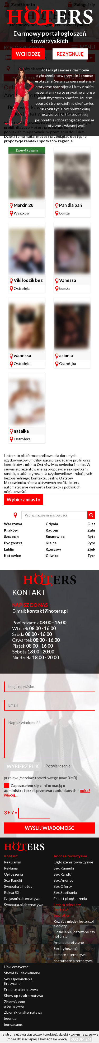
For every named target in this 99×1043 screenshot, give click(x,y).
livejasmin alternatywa (22, 898)
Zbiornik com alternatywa (14, 1003)
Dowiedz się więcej (52, 1039)
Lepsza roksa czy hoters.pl (67, 906)
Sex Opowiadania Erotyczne (18, 981)
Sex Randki (13, 880)
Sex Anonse (63, 880)
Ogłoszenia (13, 874)
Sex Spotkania (65, 892)
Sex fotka (61, 915)
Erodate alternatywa (21, 989)
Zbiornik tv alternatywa (23, 1012)
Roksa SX (11, 892)
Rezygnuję (70, 54)
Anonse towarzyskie (70, 856)
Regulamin (12, 862)
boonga (10, 1018)
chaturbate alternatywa (73, 960)
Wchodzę (28, 54)
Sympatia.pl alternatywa (23, 904)
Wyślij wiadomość (49, 828)
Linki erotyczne (16, 966)
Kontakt (11, 856)
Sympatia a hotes (18, 886)
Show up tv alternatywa (23, 995)
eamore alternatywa (70, 954)
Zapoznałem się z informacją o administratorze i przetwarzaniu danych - (47, 790)
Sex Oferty (63, 886)
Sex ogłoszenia (66, 948)
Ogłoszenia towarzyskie (73, 862)
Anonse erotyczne (69, 942)
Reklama (11, 868)
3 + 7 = (11, 813)
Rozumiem (80, 1039)
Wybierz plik (23, 766)
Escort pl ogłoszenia (70, 898)
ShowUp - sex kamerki (22, 973)
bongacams (13, 1024)
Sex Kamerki (64, 868)
